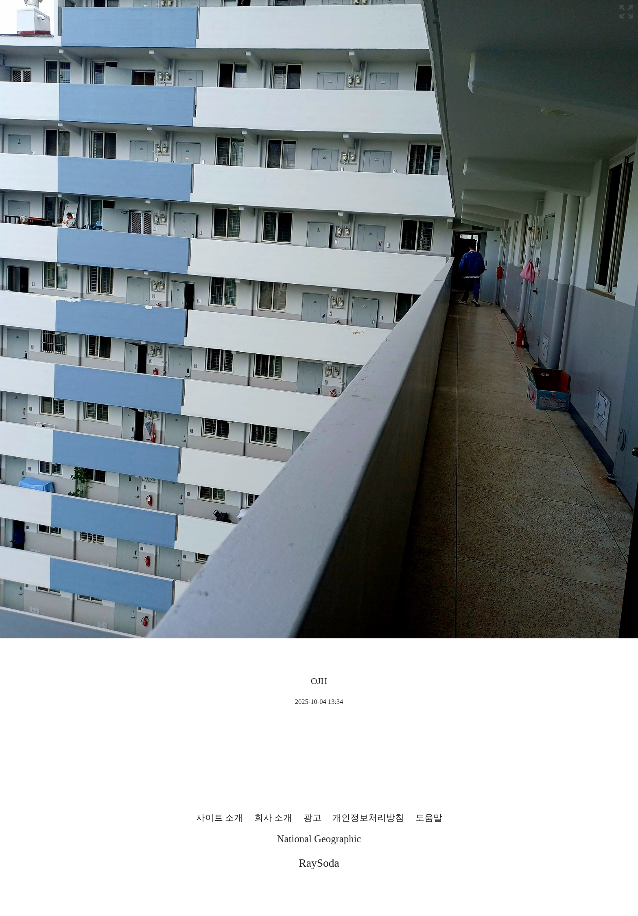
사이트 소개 (219, 818)
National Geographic (319, 838)
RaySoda (319, 863)
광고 (312, 818)
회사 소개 (273, 818)
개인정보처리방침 (368, 818)
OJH (319, 681)
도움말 (428, 818)
